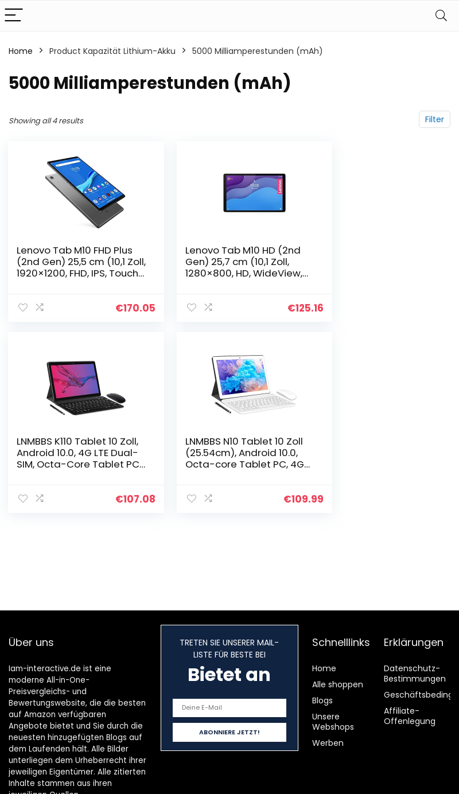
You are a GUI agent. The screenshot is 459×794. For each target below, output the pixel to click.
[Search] (441, 16)
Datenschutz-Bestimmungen (415, 673)
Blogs (322, 700)
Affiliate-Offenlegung (409, 716)
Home (21, 51)
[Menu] (14, 16)
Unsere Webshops (333, 722)
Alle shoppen (337, 684)
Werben (328, 743)
